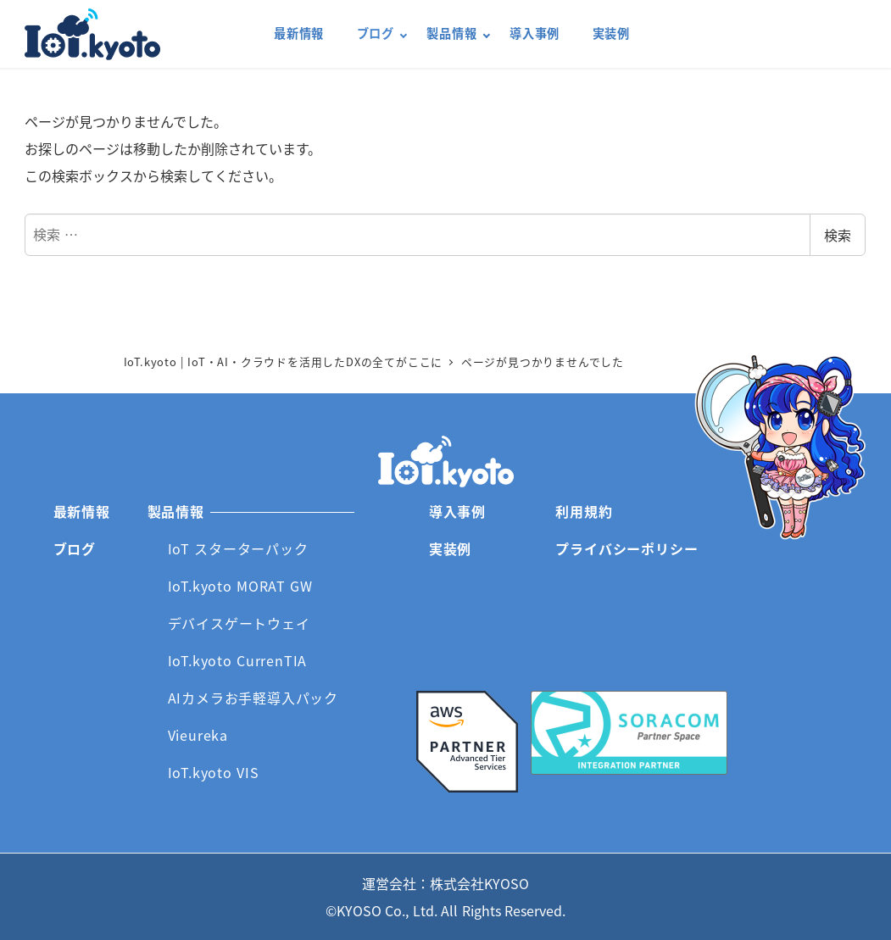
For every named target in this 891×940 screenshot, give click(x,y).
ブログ (74, 548)
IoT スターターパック (238, 548)
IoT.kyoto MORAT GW (240, 586)
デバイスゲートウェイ (239, 623)
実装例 (450, 548)
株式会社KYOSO (479, 883)
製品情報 (176, 511)
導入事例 (457, 511)
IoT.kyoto (92, 34)
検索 (837, 235)
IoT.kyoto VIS (213, 772)
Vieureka (198, 735)
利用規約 (583, 511)
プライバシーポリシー (626, 548)
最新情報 (81, 511)
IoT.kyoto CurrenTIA (238, 660)
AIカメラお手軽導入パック (253, 697)
